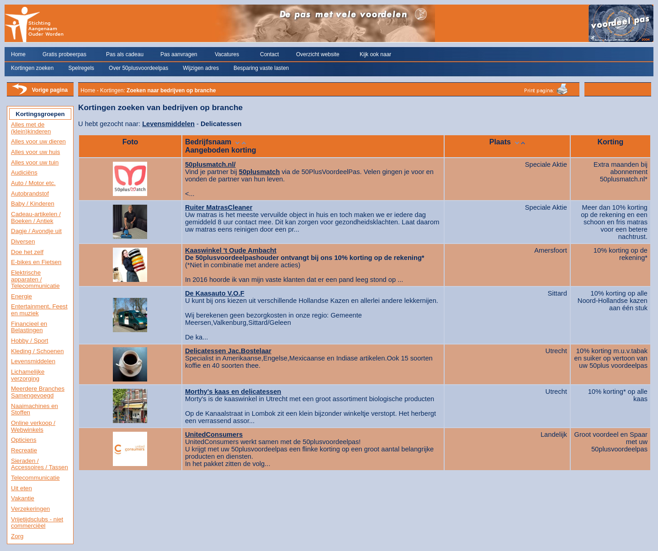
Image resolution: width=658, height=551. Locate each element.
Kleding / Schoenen (37, 351)
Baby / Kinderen (32, 203)
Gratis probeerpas (64, 54)
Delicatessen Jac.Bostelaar (228, 351)
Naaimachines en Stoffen (34, 409)
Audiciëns (24, 172)
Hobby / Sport (29, 340)
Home (18, 54)
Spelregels (81, 68)
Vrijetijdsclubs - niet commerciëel (37, 523)
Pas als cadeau (124, 54)
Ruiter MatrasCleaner (218, 207)
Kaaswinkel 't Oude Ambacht (230, 250)
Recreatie (24, 450)
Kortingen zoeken (32, 68)
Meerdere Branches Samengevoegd (37, 392)
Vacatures (227, 54)
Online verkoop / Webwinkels (33, 426)
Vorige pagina (50, 90)
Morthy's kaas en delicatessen (233, 391)
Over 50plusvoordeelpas (138, 68)
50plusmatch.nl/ (210, 164)
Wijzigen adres (201, 68)
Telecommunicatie (35, 477)
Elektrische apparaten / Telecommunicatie (35, 279)
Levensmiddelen (33, 361)
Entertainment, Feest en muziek (39, 310)
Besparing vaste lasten (261, 68)
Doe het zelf (27, 252)
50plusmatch (259, 171)
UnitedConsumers (214, 434)
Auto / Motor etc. (33, 183)
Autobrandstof (30, 193)
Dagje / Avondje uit (36, 231)
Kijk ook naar (375, 54)
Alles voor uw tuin (34, 162)
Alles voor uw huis (35, 151)
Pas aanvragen (178, 54)
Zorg (17, 536)
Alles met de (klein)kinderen (31, 128)
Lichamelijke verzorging (27, 375)
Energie (21, 296)
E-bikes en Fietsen (36, 262)
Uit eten (21, 488)
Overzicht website (318, 54)
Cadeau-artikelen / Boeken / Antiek (36, 217)
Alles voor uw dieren (38, 141)
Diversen (23, 241)
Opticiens (24, 439)
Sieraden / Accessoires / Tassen (39, 464)
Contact (269, 54)
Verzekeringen (30, 508)
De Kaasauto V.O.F (214, 293)
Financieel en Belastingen (29, 327)
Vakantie (22, 498)
